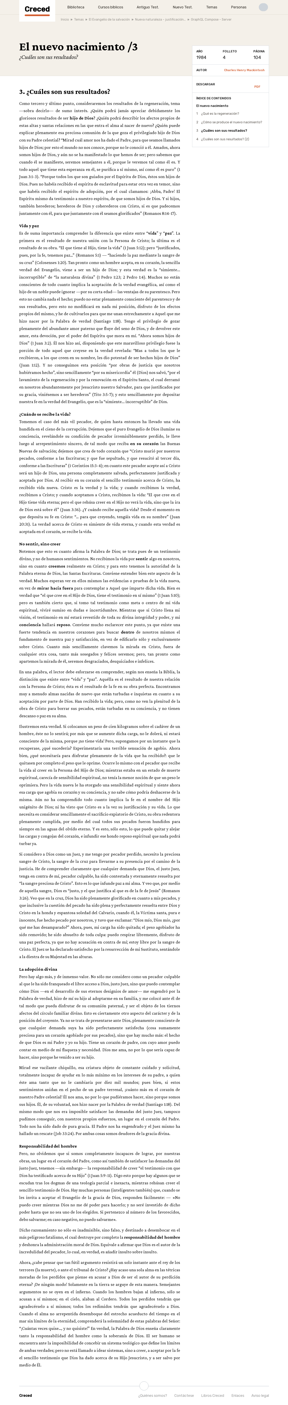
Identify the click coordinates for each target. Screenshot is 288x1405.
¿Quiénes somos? (152, 1395)
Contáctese (184, 1395)
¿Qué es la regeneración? (220, 114)
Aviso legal (260, 1395)
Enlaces (237, 1395)
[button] (263, 7)
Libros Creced (212, 1395)
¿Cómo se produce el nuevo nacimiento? (231, 122)
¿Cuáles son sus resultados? (224, 131)
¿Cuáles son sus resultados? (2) (225, 139)
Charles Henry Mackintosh (244, 70)
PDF (257, 84)
